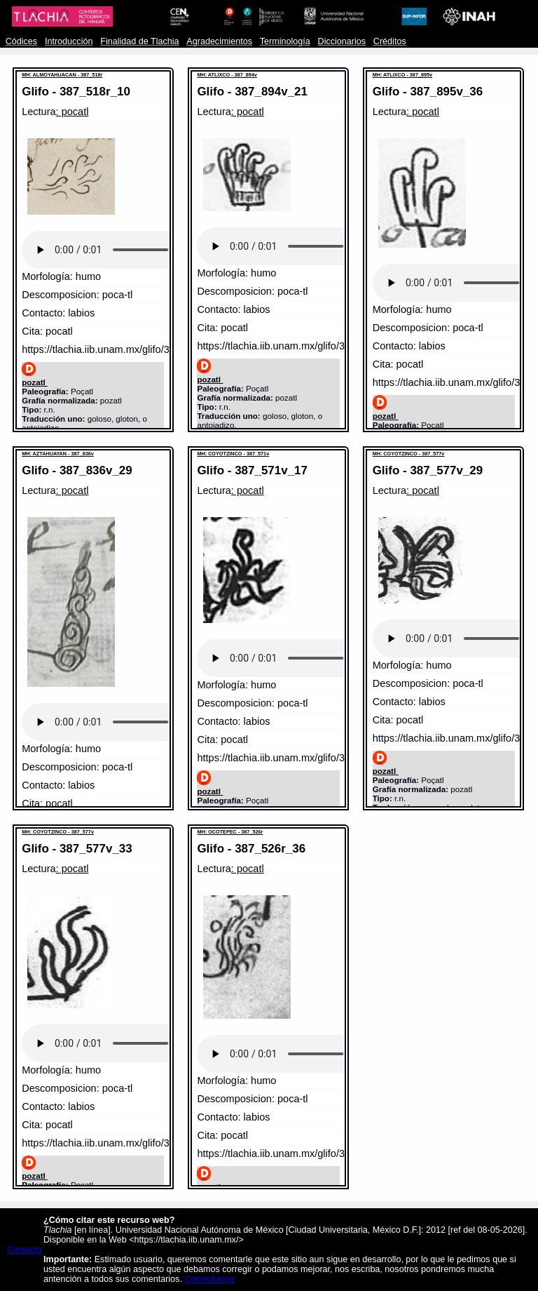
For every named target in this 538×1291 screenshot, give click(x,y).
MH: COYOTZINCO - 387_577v (409, 453)
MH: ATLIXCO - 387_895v (402, 75)
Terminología (285, 41)
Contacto (24, 1250)
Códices (21, 41)
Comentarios (209, 1279)
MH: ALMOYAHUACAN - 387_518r (62, 75)
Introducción (69, 41)
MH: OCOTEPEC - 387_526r (230, 832)
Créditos (389, 41)
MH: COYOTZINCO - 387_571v (233, 453)
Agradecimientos (219, 41)
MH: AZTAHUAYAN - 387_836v (58, 453)
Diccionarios (342, 41)
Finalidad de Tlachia (139, 41)
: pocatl (72, 111)
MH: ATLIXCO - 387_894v (226, 75)
